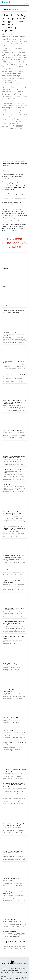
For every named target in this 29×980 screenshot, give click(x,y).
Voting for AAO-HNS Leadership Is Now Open (14, 743)
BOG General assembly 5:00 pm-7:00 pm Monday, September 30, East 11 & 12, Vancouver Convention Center (14, 934)
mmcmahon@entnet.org (10, 230)
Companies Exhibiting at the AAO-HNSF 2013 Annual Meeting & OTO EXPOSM (14, 784)
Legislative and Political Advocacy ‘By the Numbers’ (14, 581)
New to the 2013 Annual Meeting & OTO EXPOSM (14, 770)
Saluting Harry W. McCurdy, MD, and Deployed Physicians (13, 824)
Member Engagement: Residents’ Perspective (14, 892)
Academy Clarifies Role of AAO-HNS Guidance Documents (13, 556)
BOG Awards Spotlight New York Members (14, 942)
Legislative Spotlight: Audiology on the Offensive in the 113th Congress (13, 623)
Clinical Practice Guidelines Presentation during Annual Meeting (12, 471)
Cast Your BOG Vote (9, 931)
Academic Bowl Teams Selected (14, 375)
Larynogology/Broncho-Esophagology (11, 690)
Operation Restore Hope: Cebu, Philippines (13, 362)
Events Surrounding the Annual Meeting (13, 637)
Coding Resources (9, 569)
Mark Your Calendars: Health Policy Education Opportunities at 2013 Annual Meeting (14, 528)
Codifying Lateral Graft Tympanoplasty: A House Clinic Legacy (13, 334)
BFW (4, 287)
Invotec (5, 268)
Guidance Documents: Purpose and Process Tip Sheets (13, 311)
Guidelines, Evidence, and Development (11, 879)
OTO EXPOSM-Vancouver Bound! (14, 798)
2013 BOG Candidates (10, 919)
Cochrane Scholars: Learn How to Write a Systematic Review (14, 456)
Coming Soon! (7, 484)
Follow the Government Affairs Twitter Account (13, 609)
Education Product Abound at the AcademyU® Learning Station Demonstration (14, 402)
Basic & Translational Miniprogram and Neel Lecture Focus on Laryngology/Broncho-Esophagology (14, 513)
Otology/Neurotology (10, 664)
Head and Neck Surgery (11, 717)
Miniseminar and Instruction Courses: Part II (12, 729)
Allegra (5, 305)
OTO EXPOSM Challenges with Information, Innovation (13, 852)
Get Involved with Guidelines (12, 430)
